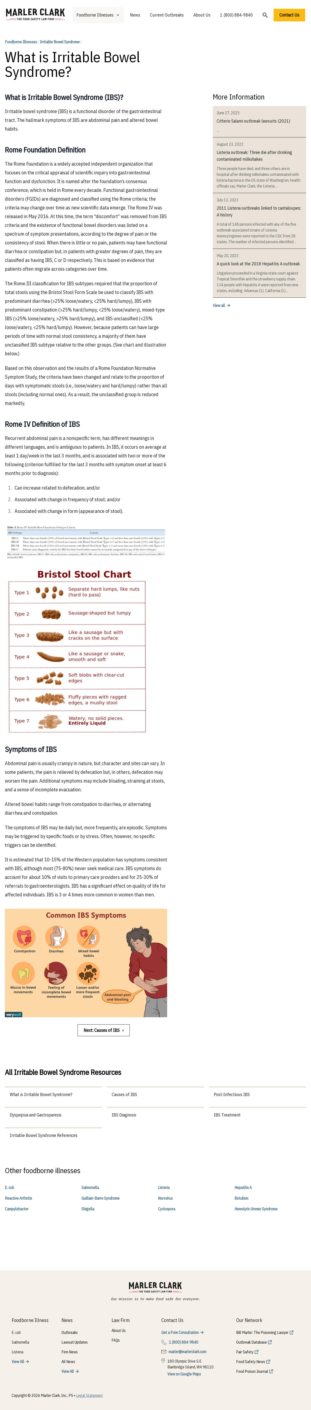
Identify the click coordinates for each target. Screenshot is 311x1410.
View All (18, 1361)
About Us (201, 15)
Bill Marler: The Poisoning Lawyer (262, 1332)
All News (68, 1361)
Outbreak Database (251, 1342)
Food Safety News (250, 1361)
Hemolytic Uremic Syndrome (255, 1208)
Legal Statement (89, 1395)
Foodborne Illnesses (21, 41)
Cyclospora (166, 1208)
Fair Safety (244, 1351)
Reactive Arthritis (18, 1198)
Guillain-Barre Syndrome (100, 1198)
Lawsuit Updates (74, 1342)
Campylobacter (16, 1208)
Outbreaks (69, 1332)
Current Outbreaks (167, 15)
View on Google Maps (184, 1374)
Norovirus (165, 1198)
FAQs (116, 1340)
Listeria (164, 1187)
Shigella (87, 1208)
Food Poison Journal (252, 1371)
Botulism (241, 1198)
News (135, 15)
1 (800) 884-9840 (236, 15)
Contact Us (289, 15)
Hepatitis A (243, 1187)
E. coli (9, 1187)
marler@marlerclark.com (187, 1351)
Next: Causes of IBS (104, 1030)
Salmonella (90, 1187)
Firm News (69, 1351)
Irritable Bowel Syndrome (60, 41)
